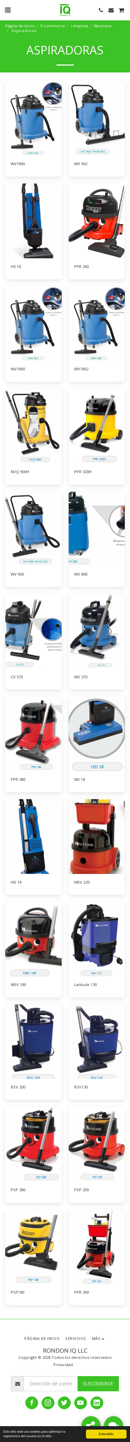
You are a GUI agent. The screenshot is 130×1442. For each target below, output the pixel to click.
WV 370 (80, 676)
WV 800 (80, 574)
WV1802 (81, 368)
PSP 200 (81, 1189)
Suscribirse (98, 1383)
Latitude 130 (85, 984)
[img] (33, 118)
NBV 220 (81, 882)
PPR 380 (18, 779)
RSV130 (81, 1087)
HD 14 (16, 882)
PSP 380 (18, 1189)
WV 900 (17, 574)
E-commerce (53, 25)
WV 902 (80, 163)
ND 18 (79, 779)
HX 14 (16, 266)
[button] (8, 10)
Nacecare (103, 25)
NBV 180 (18, 984)
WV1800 (18, 163)
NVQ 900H (20, 471)
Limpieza (79, 25)
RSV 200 (18, 1087)
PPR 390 (81, 1292)
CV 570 (17, 676)
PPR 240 (81, 266)
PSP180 (17, 1292)
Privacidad (63, 1364)
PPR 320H (83, 471)
